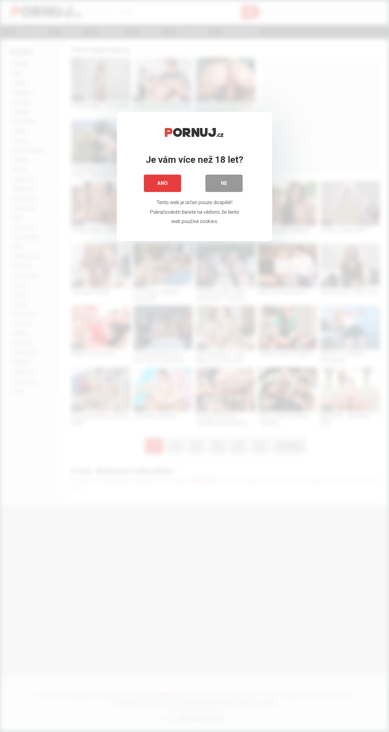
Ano (162, 183)
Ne (224, 183)
